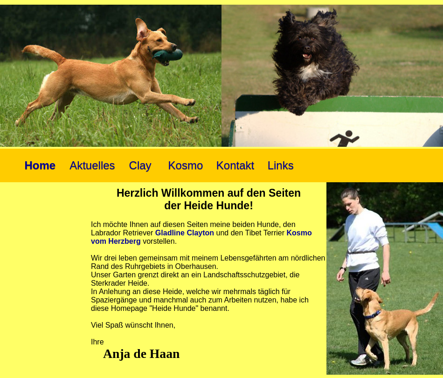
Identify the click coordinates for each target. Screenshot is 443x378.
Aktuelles (92, 165)
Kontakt (235, 165)
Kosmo (185, 165)
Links (281, 165)
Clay (140, 165)
